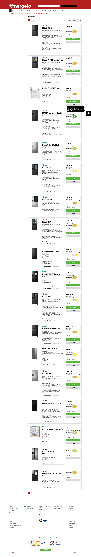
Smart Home (64, 11)
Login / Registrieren (58, 506)
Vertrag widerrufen (45, 549)
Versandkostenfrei (70, 29)
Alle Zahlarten (27, 514)
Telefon (22, 11)
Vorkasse (29, 510)
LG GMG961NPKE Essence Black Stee (52, 60)
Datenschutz (11, 514)
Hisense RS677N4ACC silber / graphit (52, 429)
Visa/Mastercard (30, 508)
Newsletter (11, 527)
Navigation (18, 11)
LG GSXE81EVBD (47, 167)
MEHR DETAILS (73, 42)
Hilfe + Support (75, 1)
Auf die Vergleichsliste (47, 51)
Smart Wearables (58, 11)
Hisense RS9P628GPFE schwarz (51, 274)
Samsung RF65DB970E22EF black (51, 403)
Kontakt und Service (13, 506)
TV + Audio (14, 11)
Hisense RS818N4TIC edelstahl (50, 145)
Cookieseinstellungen (29, 552)
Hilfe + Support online (13, 508)
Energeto (14, 552)
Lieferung (11, 521)
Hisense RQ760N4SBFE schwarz (51, 328)
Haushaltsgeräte (51, 11)
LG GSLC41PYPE (46, 373)
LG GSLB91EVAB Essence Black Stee (52, 113)
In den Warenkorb (73, 38)
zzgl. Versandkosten (75, 91)
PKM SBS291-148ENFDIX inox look (51, 88)
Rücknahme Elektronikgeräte (15, 525)
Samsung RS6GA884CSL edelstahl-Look (52, 453)
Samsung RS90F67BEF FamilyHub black (51, 474)
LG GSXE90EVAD (47, 296)
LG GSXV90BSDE (47, 199)
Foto (25, 11)
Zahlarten (52, 537)
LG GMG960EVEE (47, 28)
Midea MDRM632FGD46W (49, 348)
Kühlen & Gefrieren (23, 13)
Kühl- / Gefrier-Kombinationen (35, 13)
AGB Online (11, 510)
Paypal (28, 506)
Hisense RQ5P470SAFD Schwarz (51, 251)
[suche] (48, 6)
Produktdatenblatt (69, 31)
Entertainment (36, 11)
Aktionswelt (71, 527)
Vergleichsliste (57, 508)
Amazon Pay (29, 512)
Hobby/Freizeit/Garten (44, 11)
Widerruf (11, 512)
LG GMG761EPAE (47, 222)
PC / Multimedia (30, 11)
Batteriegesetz (12, 519)
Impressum (34, 537)
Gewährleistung (12, 523)
